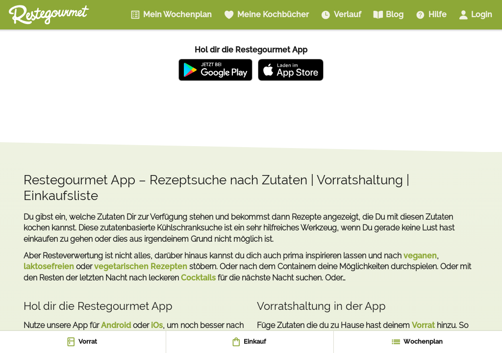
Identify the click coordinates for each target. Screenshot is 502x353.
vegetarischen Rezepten (140, 266)
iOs (157, 325)
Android (116, 325)
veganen (420, 255)
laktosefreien (49, 266)
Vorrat (423, 325)
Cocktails (198, 277)
